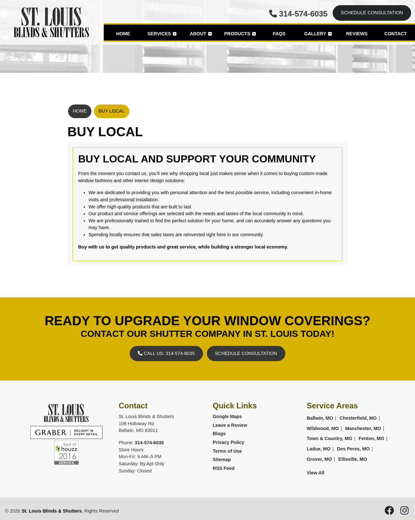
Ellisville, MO (352, 459)
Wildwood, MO (323, 428)
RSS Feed (223, 468)
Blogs (219, 433)
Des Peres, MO (353, 448)
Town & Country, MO (329, 438)
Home (80, 111)
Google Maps (227, 416)
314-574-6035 (298, 13)
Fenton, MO (371, 438)
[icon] (390, 512)
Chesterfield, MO (357, 418)
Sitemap (222, 459)
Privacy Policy (228, 442)
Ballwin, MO (320, 418)
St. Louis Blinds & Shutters (52, 511)
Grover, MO (319, 459)
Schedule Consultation (372, 12)
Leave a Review (230, 425)
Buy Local (112, 111)
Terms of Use (227, 451)
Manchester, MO (363, 428)
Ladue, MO (319, 448)
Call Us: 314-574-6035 (166, 353)
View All (315, 472)
